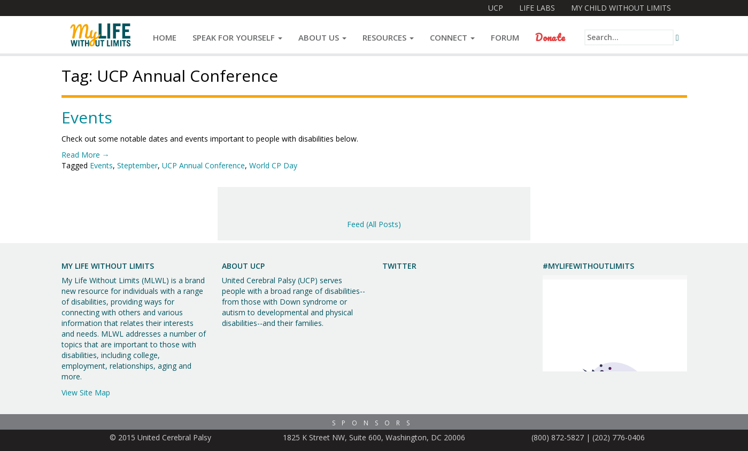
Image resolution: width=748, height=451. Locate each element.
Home (164, 37)
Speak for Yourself (237, 37)
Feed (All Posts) (374, 224)
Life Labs (537, 8)
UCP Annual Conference (203, 165)
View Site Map (85, 392)
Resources (388, 37)
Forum (505, 37)
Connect (452, 37)
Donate (550, 37)
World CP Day (273, 165)
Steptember (137, 165)
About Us (322, 37)
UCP (495, 8)
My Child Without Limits (621, 8)
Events (86, 117)
